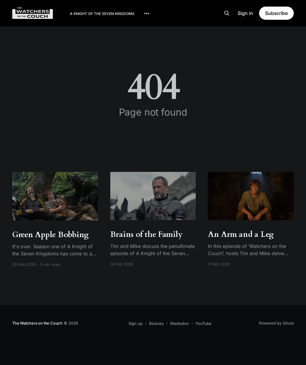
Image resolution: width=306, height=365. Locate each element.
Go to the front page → (153, 124)
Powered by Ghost (276, 323)
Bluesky (156, 323)
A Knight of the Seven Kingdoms (102, 13)
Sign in (245, 13)
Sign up (135, 323)
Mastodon (179, 323)
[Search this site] (227, 13)
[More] (146, 13)
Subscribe (276, 13)
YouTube (203, 323)
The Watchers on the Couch (37, 323)
